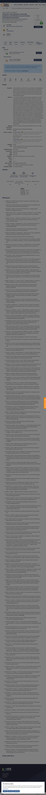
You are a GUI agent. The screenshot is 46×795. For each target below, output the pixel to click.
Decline (10, 791)
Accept (5, 791)
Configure (16, 791)
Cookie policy (5, 788)
